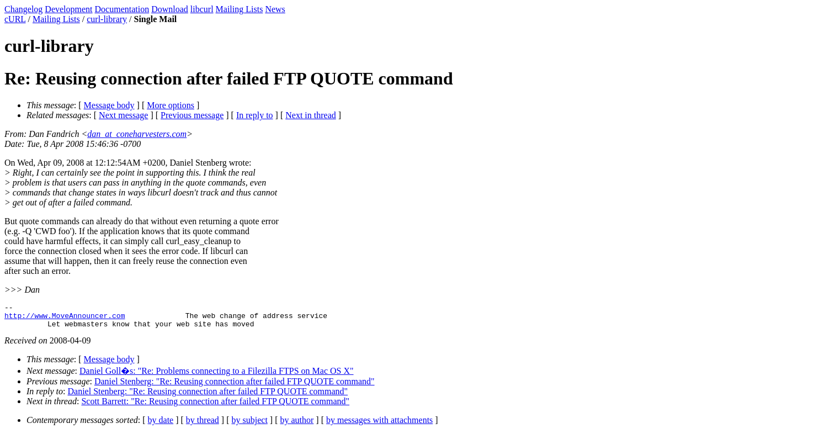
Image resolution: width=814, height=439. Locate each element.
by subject (250, 425)
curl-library (107, 19)
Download (169, 9)
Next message (123, 115)
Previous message (192, 115)
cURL (15, 19)
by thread (202, 425)
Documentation (122, 9)
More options (170, 105)
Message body (109, 105)
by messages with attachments (379, 425)
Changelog (23, 9)
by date (161, 425)
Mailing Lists (239, 9)
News (275, 9)
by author (296, 425)
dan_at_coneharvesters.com (137, 134)
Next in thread (310, 115)
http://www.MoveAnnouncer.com (64, 319)
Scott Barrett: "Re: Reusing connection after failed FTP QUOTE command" (215, 406)
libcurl (202, 9)
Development (68, 9)
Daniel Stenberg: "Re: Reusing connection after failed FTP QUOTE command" (234, 386)
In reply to (254, 115)
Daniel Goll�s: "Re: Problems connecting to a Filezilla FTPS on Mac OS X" (216, 375)
